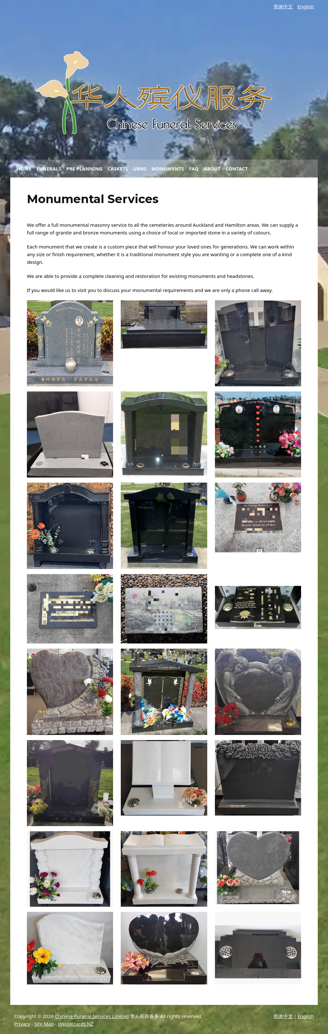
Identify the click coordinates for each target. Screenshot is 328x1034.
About (212, 168)
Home (24, 168)
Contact (237, 168)
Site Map (44, 1024)
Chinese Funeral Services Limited (92, 1016)
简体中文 (283, 6)
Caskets (118, 168)
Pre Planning (84, 168)
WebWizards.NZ (75, 1024)
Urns (139, 168)
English (306, 6)
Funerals (49, 168)
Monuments (168, 168)
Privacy (22, 1024)
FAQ (194, 168)
